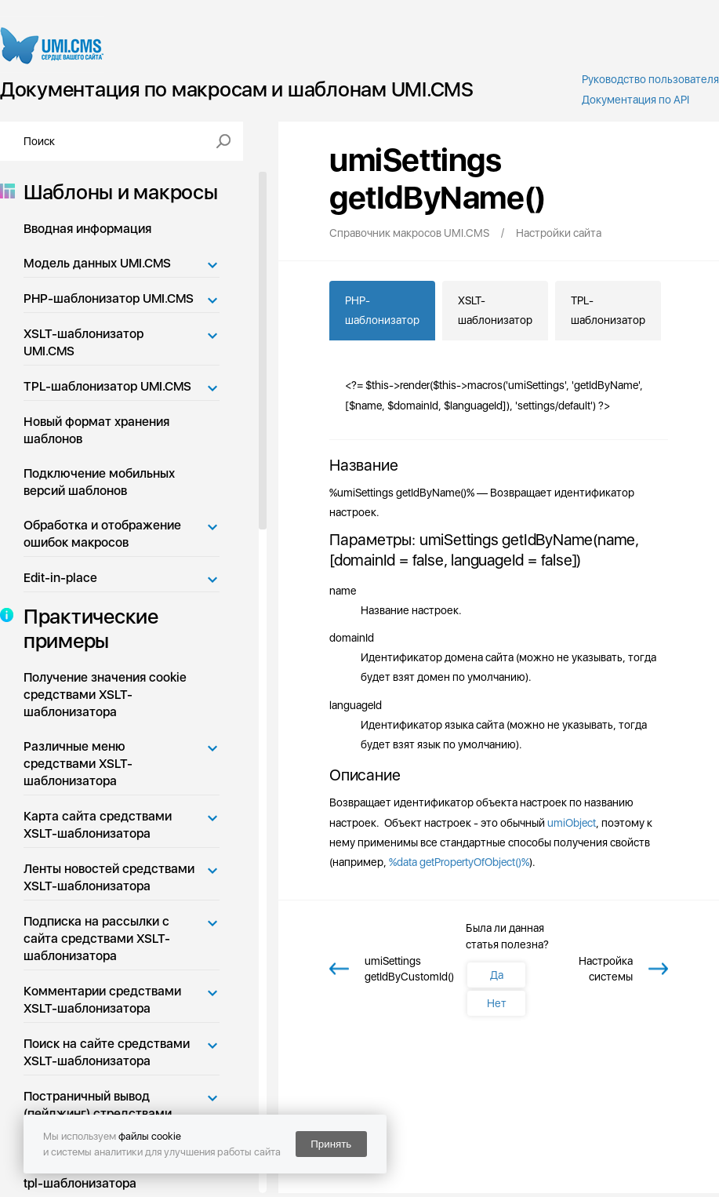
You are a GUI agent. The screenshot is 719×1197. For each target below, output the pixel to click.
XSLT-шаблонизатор (495, 310)
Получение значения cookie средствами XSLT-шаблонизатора (105, 694)
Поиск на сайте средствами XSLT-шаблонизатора (107, 1052)
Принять (330, 1144)
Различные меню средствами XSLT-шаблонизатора (78, 763)
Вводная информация (87, 228)
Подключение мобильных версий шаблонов (99, 482)
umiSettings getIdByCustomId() (409, 969)
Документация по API (635, 99)
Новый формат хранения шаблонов (96, 430)
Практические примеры (86, 628)
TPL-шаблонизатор (608, 310)
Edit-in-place (60, 577)
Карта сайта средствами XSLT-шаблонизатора (98, 825)
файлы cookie (149, 1136)
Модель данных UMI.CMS (97, 263)
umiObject (571, 823)
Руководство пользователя (650, 79)
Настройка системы (606, 969)
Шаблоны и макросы (116, 192)
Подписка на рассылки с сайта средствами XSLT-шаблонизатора (97, 938)
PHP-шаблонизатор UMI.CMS (109, 298)
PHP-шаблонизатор (382, 310)
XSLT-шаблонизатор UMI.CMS (83, 342)
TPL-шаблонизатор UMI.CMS (107, 386)
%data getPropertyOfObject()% (459, 862)
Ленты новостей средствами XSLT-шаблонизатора (109, 877)
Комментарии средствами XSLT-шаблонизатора (102, 1000)
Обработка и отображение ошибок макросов (102, 534)
